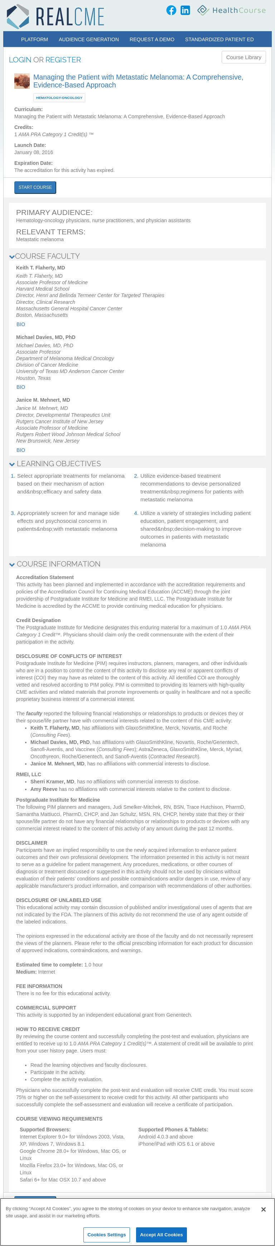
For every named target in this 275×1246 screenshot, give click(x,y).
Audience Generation (89, 39)
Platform (34, 39)
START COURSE (35, 187)
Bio (20, 324)
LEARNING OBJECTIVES (55, 463)
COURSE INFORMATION (55, 563)
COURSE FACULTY (44, 256)
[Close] (263, 1209)
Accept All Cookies (161, 1234)
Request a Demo (152, 39)
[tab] (137, 256)
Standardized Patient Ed (219, 39)
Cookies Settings (106, 1234)
